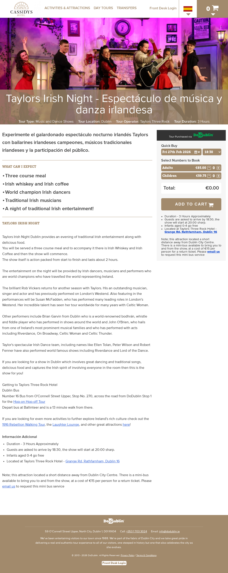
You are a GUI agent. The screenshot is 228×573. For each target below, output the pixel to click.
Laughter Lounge (66, 424)
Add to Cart (191, 204)
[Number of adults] (214, 168)
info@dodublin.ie (169, 531)
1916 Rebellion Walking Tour (23, 424)
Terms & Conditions (146, 555)
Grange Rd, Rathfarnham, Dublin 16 (92, 461)
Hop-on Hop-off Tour (29, 401)
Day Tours (103, 8)
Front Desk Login (163, 8)
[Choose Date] (181, 152)
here (126, 424)
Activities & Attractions (67, 8)
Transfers (127, 8)
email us (8, 486)
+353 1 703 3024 (136, 531)
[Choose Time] (212, 152)
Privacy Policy (127, 555)
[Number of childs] (214, 176)
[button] (197, 152)
